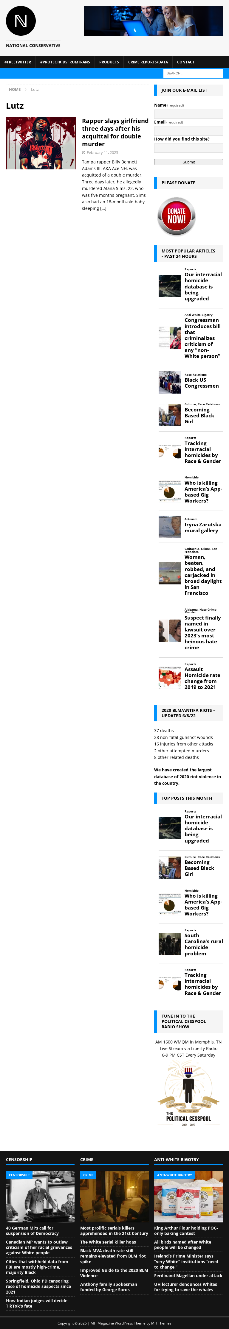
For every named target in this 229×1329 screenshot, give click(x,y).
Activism (191, 519)
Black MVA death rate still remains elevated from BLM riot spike (113, 1256)
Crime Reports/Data (148, 62)
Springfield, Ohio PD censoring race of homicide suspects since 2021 (38, 1286)
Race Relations (196, 375)
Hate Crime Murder (200, 611)
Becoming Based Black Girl (199, 416)
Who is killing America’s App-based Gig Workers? (203, 492)
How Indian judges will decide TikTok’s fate (36, 1303)
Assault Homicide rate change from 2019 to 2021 (202, 678)
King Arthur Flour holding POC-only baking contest (186, 1230)
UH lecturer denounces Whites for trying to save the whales (185, 1286)
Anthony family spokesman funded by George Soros (108, 1286)
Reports (190, 269)
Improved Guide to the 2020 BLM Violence (114, 1272)
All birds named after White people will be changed (182, 1244)
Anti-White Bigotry (199, 315)
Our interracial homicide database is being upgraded (203, 287)
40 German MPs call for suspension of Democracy (32, 1230)
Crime (205, 549)
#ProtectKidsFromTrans (65, 62)
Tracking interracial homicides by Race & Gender (203, 452)
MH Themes (161, 1323)
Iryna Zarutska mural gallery (203, 528)
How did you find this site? (182, 139)
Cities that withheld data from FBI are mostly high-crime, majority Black (37, 1267)
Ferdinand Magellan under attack (188, 1275)
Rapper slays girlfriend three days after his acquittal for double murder (115, 132)
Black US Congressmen (202, 383)
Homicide (192, 477)
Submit (188, 162)
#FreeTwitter (17, 62)
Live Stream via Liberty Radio (188, 1048)
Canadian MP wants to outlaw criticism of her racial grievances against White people (39, 1247)
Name (169, 105)
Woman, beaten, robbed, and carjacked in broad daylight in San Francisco (203, 575)
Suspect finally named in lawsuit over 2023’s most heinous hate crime (203, 633)
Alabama (191, 610)
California (192, 549)
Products (109, 62)
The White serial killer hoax (108, 1242)
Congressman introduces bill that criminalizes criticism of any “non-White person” (203, 338)
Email (168, 122)
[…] (103, 208)
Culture (190, 404)
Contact (185, 62)
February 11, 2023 (102, 152)
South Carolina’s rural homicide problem (204, 944)
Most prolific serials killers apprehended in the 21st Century (114, 1230)
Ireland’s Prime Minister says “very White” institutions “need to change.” (186, 1261)
